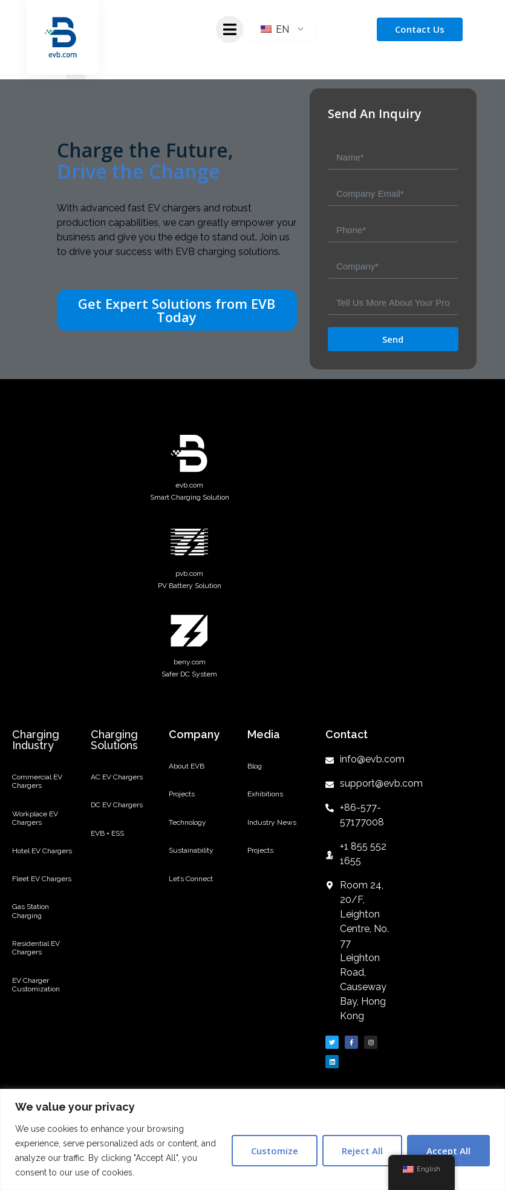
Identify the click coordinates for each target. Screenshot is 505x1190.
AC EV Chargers (117, 777)
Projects (182, 794)
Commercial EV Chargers (37, 781)
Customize (274, 1151)
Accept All (448, 1151)
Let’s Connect (191, 878)
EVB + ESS (107, 833)
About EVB (186, 766)
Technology (187, 822)
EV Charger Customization (36, 984)
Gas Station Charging (30, 910)
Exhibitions (265, 794)
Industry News (271, 822)
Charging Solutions (114, 740)
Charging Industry (35, 740)
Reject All (362, 1151)
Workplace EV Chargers (35, 818)
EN (275, 29)
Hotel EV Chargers (42, 851)
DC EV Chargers (117, 805)
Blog (254, 766)
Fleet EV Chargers (41, 878)
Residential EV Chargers (36, 947)
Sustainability (191, 850)
